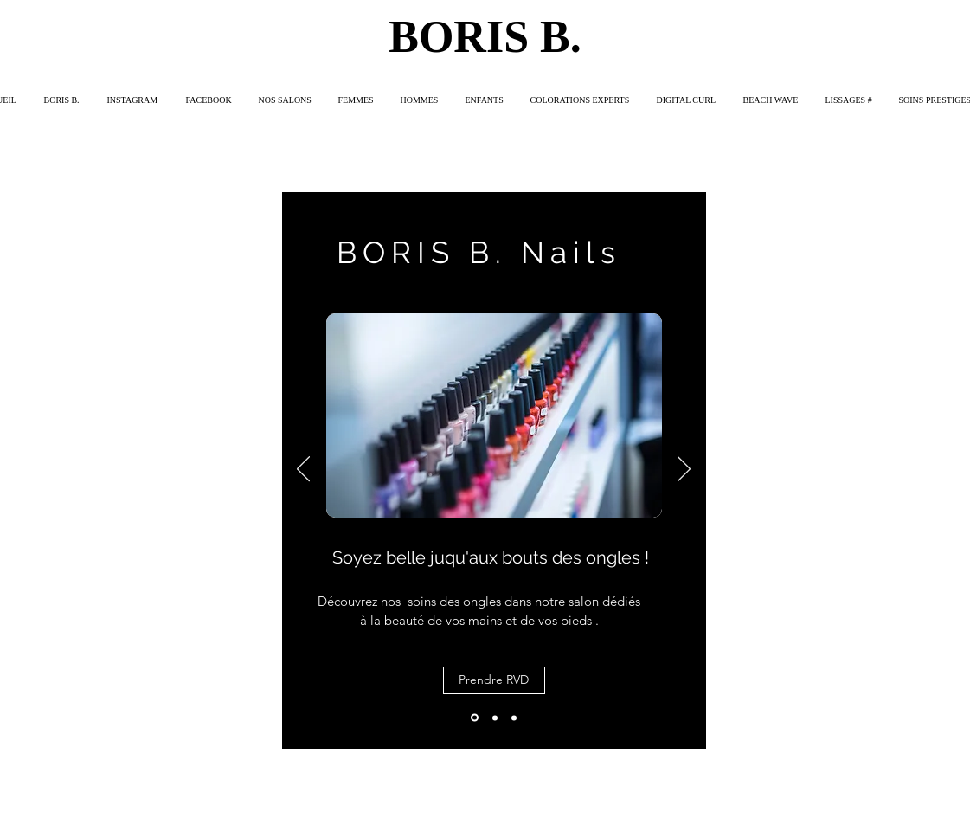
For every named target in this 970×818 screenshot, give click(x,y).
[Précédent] (303, 470)
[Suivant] (684, 470)
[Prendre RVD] (494, 680)
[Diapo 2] (495, 717)
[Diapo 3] (514, 717)
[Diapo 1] (475, 718)
